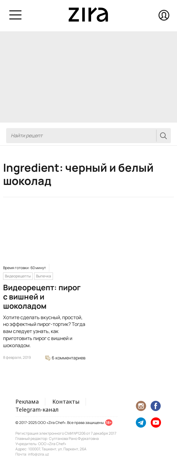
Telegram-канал (36, 409)
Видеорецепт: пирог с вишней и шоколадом (42, 296)
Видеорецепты (18, 276)
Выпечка (43, 276)
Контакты (65, 401)
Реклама (27, 401)
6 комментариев (65, 358)
